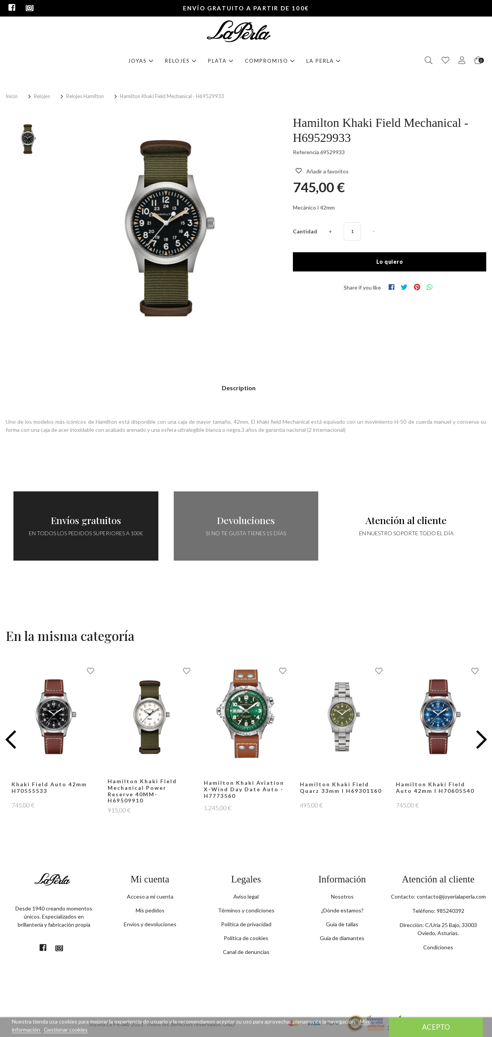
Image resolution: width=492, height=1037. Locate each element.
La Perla (323, 61)
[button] (10, 739)
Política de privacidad (246, 924)
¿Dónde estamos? (342, 910)
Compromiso (270, 61)
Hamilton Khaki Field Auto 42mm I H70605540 (435, 787)
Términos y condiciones (246, 910)
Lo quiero (389, 261)
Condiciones (438, 947)
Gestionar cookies (66, 1029)
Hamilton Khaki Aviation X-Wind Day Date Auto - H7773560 (244, 789)
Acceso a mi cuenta (150, 896)
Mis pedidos (150, 910)
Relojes (181, 61)
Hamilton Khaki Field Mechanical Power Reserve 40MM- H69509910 (142, 791)
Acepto (436, 1027)
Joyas (141, 61)
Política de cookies (246, 938)
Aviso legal (246, 896)
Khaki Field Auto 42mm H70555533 (49, 787)
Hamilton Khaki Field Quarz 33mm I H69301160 (341, 787)
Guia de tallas (342, 924)
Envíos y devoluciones (150, 924)
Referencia (306, 152)
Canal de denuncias (246, 952)
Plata (221, 61)
